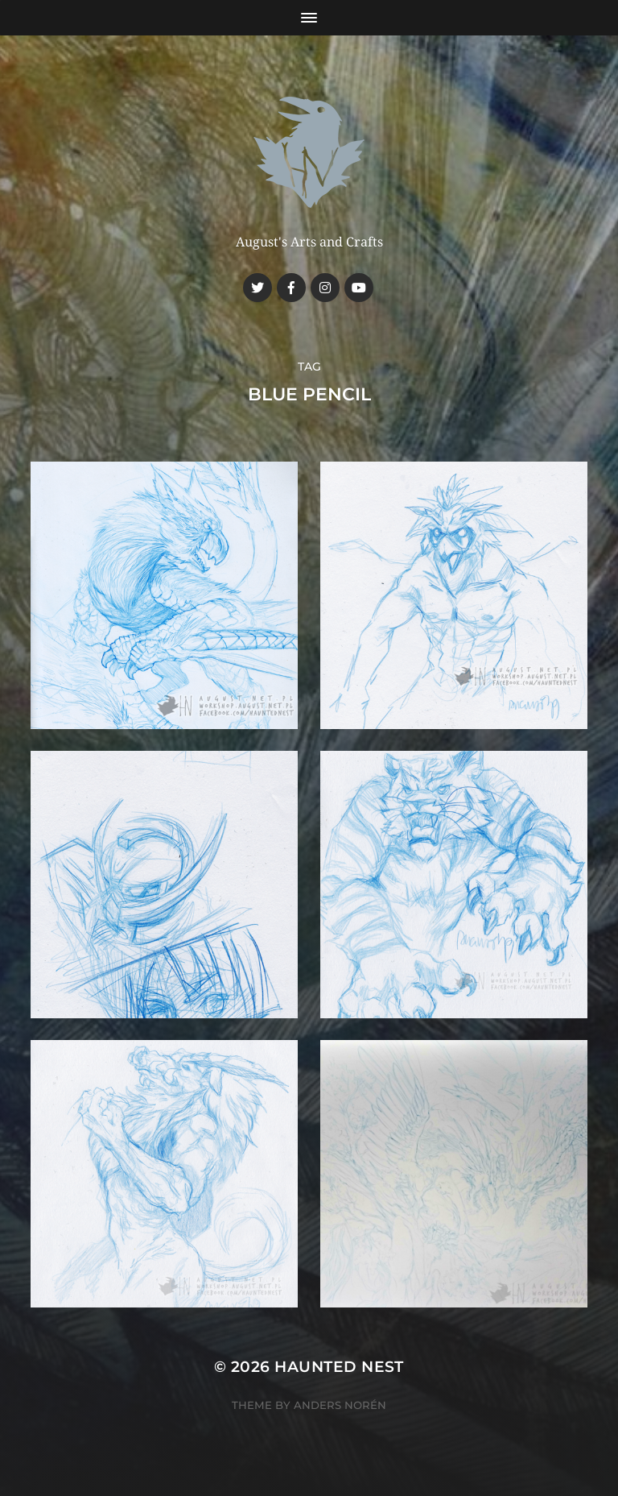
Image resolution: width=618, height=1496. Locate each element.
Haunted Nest (339, 1366)
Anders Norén (340, 1405)
